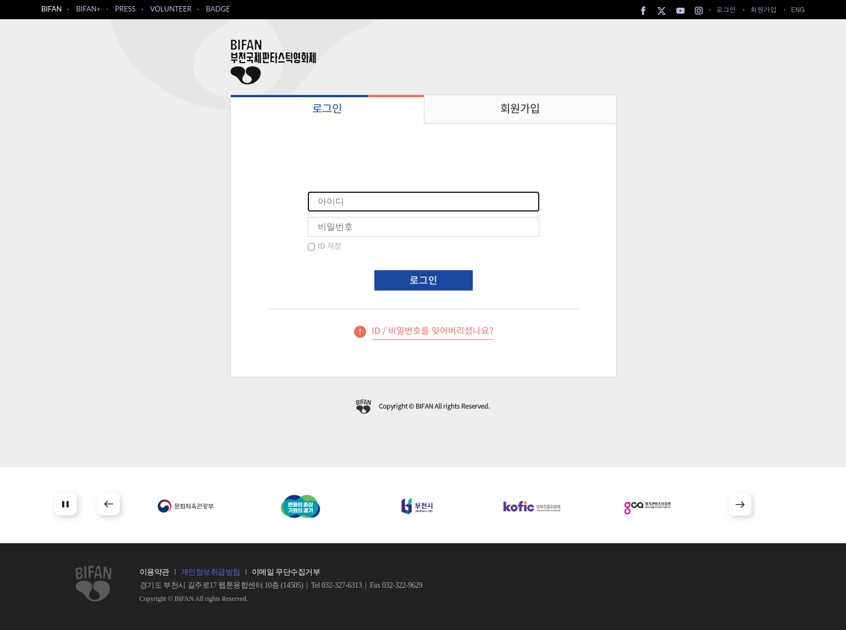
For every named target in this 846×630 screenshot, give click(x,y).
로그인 (726, 9)
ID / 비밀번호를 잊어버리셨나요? (433, 331)
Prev (108, 504)
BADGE (218, 8)
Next (740, 504)
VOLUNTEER (171, 8)
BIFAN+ (88, 8)
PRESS (125, 8)
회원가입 (763, 9)
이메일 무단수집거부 (286, 572)
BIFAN (51, 8)
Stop (65, 504)
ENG (798, 9)
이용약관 (154, 572)
